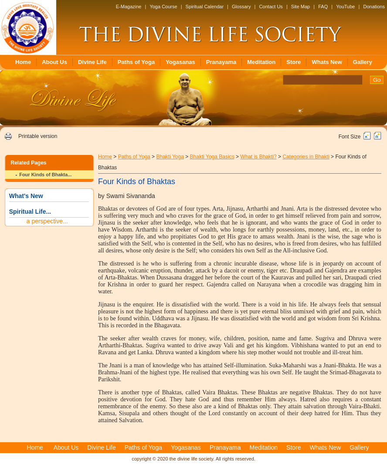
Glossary (241, 6)
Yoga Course (163, 6)
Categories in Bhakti (305, 157)
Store (293, 62)
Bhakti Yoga (169, 157)
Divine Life (92, 62)
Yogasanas (180, 62)
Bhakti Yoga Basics (212, 157)
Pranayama (221, 62)
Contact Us (270, 6)
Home (23, 62)
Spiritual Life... (30, 211)
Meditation (261, 62)
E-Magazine (129, 6)
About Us (54, 62)
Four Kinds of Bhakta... (45, 174)
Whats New (327, 62)
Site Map (300, 6)
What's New (26, 195)
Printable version (37, 136)
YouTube (345, 6)
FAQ (323, 6)
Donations (374, 6)
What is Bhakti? (258, 157)
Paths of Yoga (136, 62)
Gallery (362, 62)
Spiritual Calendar (205, 6)
